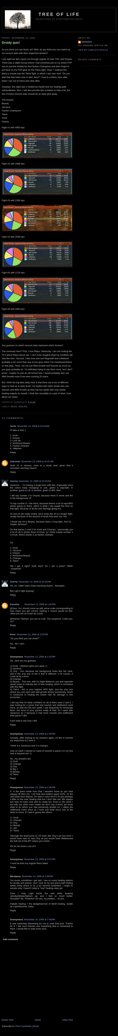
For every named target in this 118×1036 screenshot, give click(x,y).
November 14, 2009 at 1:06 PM (37, 876)
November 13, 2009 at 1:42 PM (40, 604)
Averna (14, 481)
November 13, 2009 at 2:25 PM (32, 634)
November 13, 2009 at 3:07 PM (39, 859)
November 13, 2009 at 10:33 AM (35, 481)
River (13, 634)
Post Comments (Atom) (27, 1026)
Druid (14, 407)
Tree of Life (59, 14)
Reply (13, 452)
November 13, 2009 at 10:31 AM (37, 461)
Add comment (10, 939)
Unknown (15, 461)
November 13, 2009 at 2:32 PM (39, 656)
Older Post (67, 1020)
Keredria (14, 604)
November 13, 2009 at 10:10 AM (33, 426)
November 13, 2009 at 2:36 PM (39, 787)
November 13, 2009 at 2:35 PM (39, 733)
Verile (13, 426)
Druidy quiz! (11, 42)
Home (38, 1020)
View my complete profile (93, 50)
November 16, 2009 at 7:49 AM (39, 919)
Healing (23, 407)
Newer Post (7, 1020)
